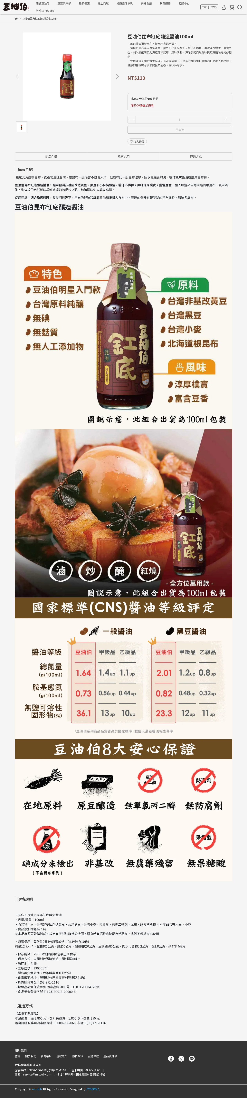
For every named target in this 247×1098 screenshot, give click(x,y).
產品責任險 (110, 1056)
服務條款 (93, 1056)
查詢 (17, 1056)
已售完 (180, 130)
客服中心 (183, 3)
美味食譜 (146, 3)
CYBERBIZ (92, 1089)
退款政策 (61, 1056)
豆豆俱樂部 (64, 3)
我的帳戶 (46, 1056)
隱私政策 (77, 1056)
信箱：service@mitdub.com (33, 1074)
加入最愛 (137, 141)
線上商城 (103, 3)
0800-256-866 (66, 1023)
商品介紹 (51, 156)
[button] (117, 76)
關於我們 (30, 1056)
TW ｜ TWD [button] (209, 7)
